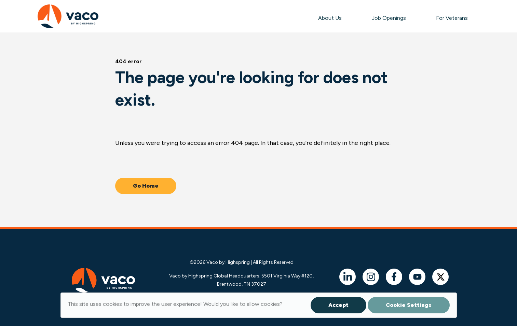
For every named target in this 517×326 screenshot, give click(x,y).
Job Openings (389, 18)
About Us (330, 18)
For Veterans (452, 18)
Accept (338, 305)
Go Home (146, 185)
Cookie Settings (409, 305)
